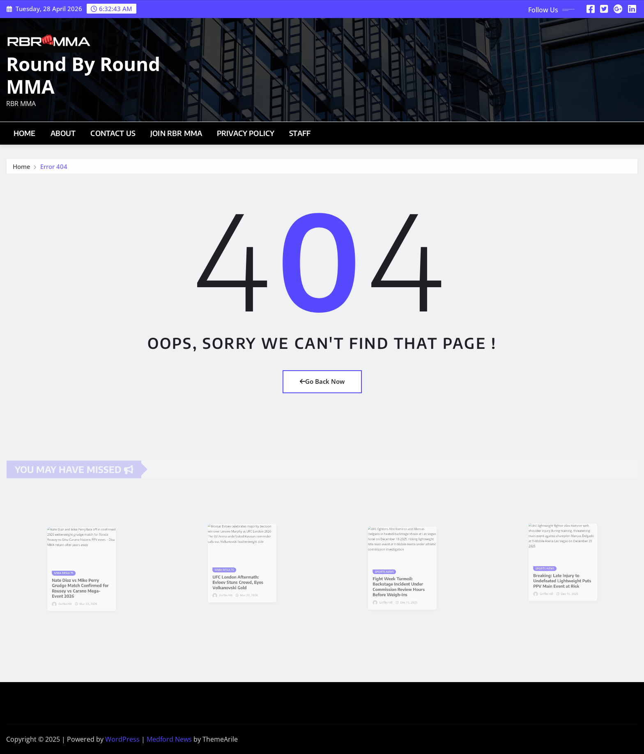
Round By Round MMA (83, 75)
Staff (299, 133)
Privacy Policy (245, 133)
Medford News (169, 739)
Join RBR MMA (176, 133)
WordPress (122, 739)
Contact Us (113, 133)
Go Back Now (322, 381)
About (63, 133)
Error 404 (53, 170)
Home (25, 133)
